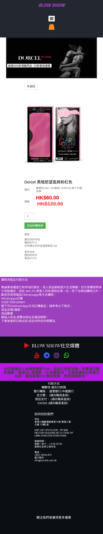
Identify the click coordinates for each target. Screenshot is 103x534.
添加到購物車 (35, 225)
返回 (31, 86)
